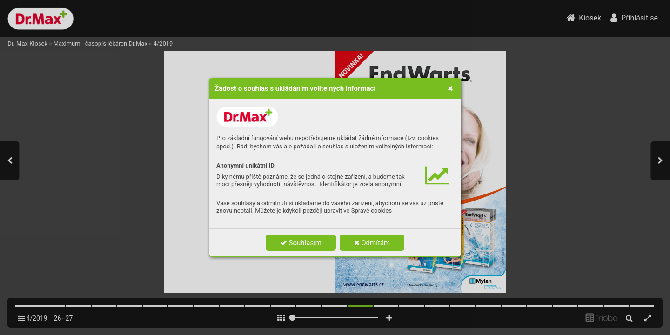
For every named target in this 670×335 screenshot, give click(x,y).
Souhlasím (301, 243)
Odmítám (372, 243)
